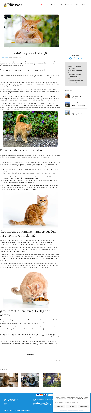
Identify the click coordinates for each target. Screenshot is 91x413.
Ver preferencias (83, 406)
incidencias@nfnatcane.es (43, 403)
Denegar (72, 406)
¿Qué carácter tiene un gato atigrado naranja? (75, 81)
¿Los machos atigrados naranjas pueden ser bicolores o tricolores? (74, 76)
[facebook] (74, 58)
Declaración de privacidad (73, 410)
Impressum (81, 410)
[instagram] (70, 58)
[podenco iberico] (67, 94)
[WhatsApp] (54, 360)
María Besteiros (5, 57)
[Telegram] (57, 360)
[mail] (81, 58)
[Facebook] (49, 360)
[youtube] (78, 58)
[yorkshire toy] (67, 111)
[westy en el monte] (67, 102)
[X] (51, 360)
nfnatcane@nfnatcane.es (47, 402)
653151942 (35, 400)
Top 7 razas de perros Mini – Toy (78, 114)
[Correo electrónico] (59, 360)
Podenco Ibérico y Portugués (77, 97)
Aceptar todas (60, 406)
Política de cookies (63, 410)
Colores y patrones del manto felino (74, 67)
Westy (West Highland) (78, 105)
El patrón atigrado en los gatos (75, 71)
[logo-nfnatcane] (13, 3)
